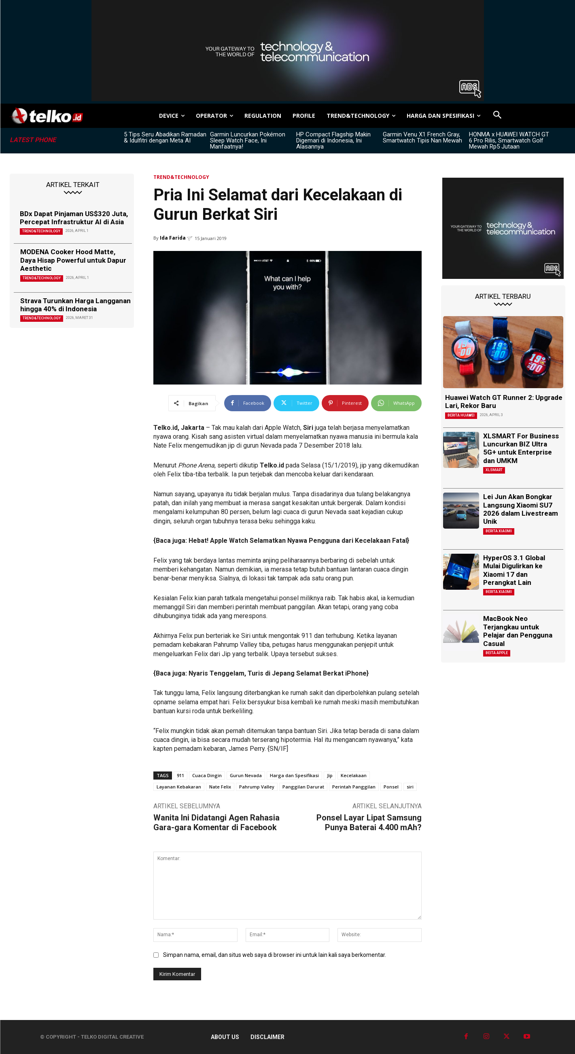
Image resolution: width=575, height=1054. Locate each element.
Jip (330, 775)
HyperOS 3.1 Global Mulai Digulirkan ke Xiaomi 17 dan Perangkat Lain (514, 570)
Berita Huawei (461, 415)
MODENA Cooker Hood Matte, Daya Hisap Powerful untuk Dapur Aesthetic (73, 260)
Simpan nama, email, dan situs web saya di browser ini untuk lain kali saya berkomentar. (274, 955)
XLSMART (494, 470)
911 (180, 775)
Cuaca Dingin (207, 775)
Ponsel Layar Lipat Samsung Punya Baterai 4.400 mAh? (369, 822)
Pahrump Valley (256, 787)
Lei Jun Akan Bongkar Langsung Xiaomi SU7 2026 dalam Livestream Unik (520, 509)
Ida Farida (173, 237)
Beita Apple (497, 653)
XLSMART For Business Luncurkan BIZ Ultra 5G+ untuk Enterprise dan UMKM (521, 448)
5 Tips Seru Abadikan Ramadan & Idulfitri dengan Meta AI (165, 137)
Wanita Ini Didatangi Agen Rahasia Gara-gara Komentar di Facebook (216, 822)
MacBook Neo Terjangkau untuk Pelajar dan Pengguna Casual (517, 630)
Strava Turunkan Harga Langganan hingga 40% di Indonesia (75, 305)
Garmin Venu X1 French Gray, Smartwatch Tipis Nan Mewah (422, 137)
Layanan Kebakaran (179, 787)
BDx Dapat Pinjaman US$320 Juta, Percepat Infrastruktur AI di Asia (74, 218)
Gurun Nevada (246, 775)
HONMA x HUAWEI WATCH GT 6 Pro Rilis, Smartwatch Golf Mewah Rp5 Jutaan (509, 140)
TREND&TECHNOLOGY (41, 231)
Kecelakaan (354, 775)
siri (410, 787)
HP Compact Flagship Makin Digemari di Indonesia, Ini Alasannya (333, 140)
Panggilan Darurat (303, 787)
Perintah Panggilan (354, 787)
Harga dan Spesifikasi (294, 775)
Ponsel (391, 787)
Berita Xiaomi (499, 531)
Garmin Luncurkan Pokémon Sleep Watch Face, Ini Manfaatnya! (247, 140)
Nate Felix (220, 787)
